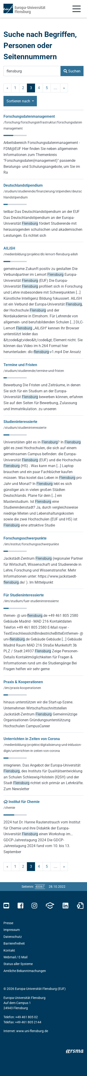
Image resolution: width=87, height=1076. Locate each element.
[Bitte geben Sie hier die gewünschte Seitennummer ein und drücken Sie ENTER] (40, 886)
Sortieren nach (18, 101)
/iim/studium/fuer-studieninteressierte (31, 601)
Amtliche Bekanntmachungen (24, 971)
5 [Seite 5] (47, 88)
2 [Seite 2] (23, 88)
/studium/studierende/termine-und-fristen (33, 371)
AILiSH (9, 248)
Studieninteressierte (20, 421)
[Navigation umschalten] (77, 9)
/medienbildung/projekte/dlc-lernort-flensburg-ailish (40, 254)
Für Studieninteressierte (23, 595)
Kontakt (9, 950)
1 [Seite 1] (15, 88)
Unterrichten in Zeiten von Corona (31, 739)
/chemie (9, 807)
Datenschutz (12, 937)
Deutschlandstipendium (23, 185)
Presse (8, 923)
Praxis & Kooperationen (23, 682)
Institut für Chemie (24, 802)
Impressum (11, 930)
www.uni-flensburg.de (32, 1031)
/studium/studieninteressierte (24, 427)
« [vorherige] (7, 88)
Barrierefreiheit (14, 943)
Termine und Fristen (20, 365)
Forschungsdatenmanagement (29, 116)
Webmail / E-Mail (15, 957)
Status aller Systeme (18, 964)
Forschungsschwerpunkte (25, 538)
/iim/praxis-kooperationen (22, 688)
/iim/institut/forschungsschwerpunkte (31, 544)
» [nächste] (64, 88)
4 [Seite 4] (39, 88)
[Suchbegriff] (32, 71)
